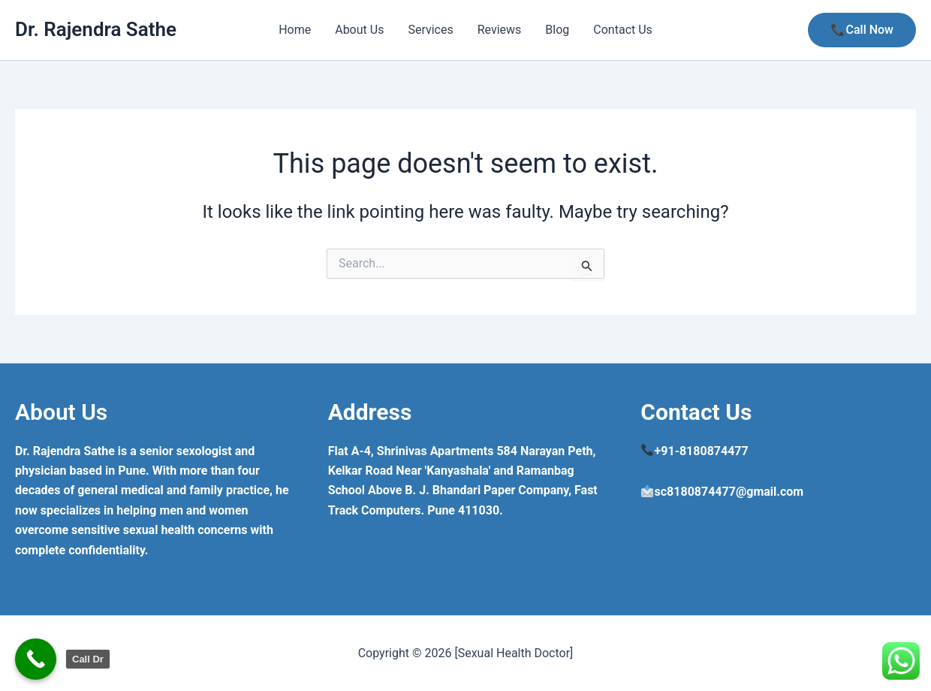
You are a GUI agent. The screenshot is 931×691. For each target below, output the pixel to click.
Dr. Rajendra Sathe (95, 29)
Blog (557, 30)
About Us (359, 30)
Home (295, 30)
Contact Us (622, 30)
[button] (862, 30)
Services (430, 30)
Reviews (500, 30)
